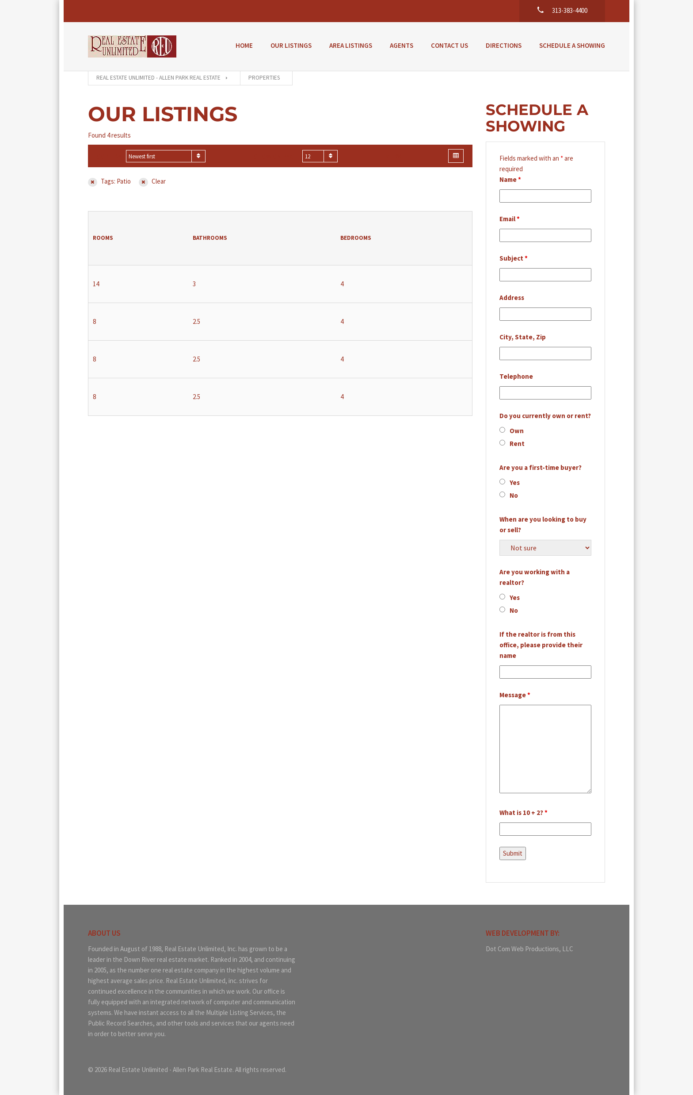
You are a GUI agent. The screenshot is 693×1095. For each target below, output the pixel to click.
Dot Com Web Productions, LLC (529, 949)
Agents (401, 45)
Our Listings (291, 45)
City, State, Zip (522, 337)
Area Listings (350, 45)
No (514, 495)
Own (517, 430)
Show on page (276, 156)
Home (244, 45)
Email (509, 219)
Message (514, 695)
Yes (515, 482)
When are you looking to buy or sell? (542, 524)
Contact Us (449, 45)
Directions (504, 45)
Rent (517, 443)
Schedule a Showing (572, 45)
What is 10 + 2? (523, 812)
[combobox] (166, 156)
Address (511, 297)
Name (510, 179)
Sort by (109, 156)
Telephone (516, 376)
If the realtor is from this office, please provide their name (541, 645)
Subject (513, 258)
